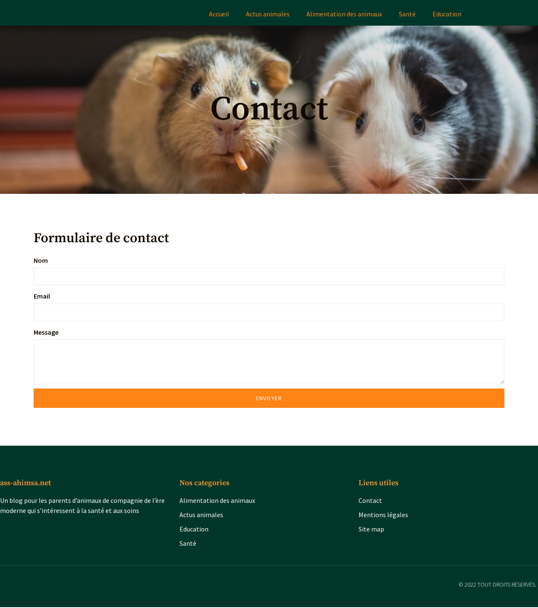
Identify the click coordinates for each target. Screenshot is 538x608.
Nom (41, 260)
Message (46, 332)
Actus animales (268, 14)
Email (42, 296)
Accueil (219, 14)
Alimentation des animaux (344, 14)
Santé (407, 14)
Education (447, 14)
